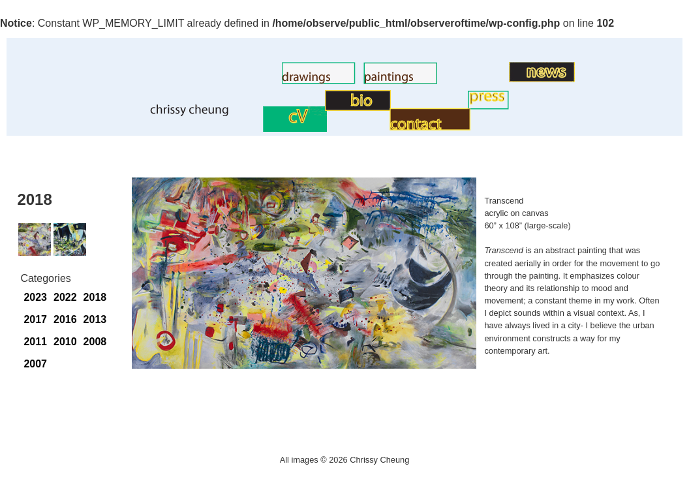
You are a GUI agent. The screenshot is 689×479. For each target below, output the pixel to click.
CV (255, 128)
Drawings (260, 80)
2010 (65, 341)
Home (126, 113)
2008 (95, 341)
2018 (95, 297)
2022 (65, 297)
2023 (35, 297)
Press (454, 106)
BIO (316, 107)
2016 (65, 319)
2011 (35, 341)
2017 (35, 319)
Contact (371, 126)
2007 (35, 363)
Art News (488, 78)
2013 (95, 319)
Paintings (341, 80)
